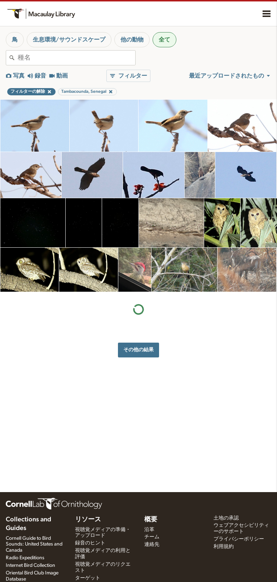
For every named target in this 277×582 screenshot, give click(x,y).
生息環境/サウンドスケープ (69, 40)
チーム (151, 536)
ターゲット (87, 578)
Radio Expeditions (25, 557)
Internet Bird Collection (30, 565)
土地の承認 (226, 518)
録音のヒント (90, 543)
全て (164, 40)
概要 (150, 519)
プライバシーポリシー (239, 539)
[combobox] (76, 58)
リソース (88, 519)
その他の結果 (138, 349)
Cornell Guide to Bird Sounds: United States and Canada (34, 544)
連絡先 (151, 544)
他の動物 (132, 40)
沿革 (149, 529)
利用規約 (224, 546)
